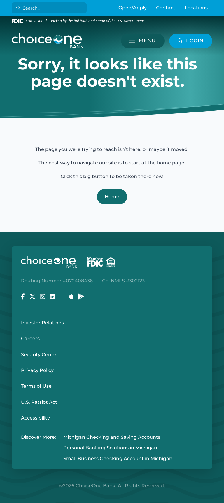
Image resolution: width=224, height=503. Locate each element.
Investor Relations (42, 323)
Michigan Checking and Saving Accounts (111, 437)
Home (112, 196)
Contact (165, 8)
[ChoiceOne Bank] (48, 40)
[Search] (50, 7)
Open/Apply (132, 8)
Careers (30, 338)
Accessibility (35, 418)
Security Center (39, 354)
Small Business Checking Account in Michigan (117, 458)
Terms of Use (36, 386)
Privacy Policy (37, 370)
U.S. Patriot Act (39, 402)
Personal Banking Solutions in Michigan (110, 448)
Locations (196, 8)
